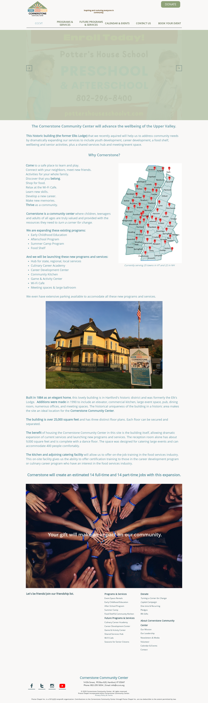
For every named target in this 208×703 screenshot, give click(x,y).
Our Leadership (148, 633)
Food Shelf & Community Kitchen (119, 613)
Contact (144, 649)
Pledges (144, 610)
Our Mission (146, 629)
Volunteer (145, 641)
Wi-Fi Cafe (109, 638)
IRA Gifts (144, 613)
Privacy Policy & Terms (104, 695)
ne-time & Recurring (151, 606)
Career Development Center (117, 626)
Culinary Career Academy (116, 622)
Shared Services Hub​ (113, 634)
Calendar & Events (149, 645)
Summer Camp (111, 610)
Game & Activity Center (115, 630)
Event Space (110, 598)
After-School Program (114, 606)
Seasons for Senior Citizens (116, 641)
